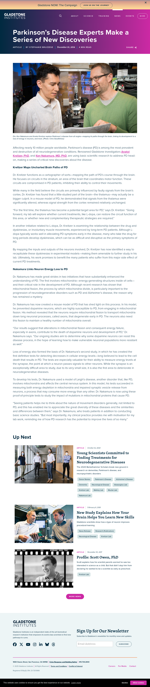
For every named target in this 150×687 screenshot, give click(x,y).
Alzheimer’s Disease (124, 479)
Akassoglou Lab (120, 485)
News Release (85, 531)
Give (142, 16)
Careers (112, 666)
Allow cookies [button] (138, 683)
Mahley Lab (98, 490)
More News (75, 597)
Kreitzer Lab (84, 490)
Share (131, 47)
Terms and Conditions (59, 666)
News (117, 16)
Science (88, 16)
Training (104, 16)
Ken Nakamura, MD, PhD (51, 155)
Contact (132, 666)
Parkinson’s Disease (103, 479)
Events (130, 16)
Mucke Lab (112, 490)
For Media (122, 666)
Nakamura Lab (85, 495)
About (75, 16)
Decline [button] (125, 683)
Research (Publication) (105, 531)
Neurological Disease (100, 485)
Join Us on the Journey (96, 5)
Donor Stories (84, 479)
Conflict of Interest (75, 666)
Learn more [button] (76, 683)
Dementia (83, 485)
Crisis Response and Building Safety (63, 662)
